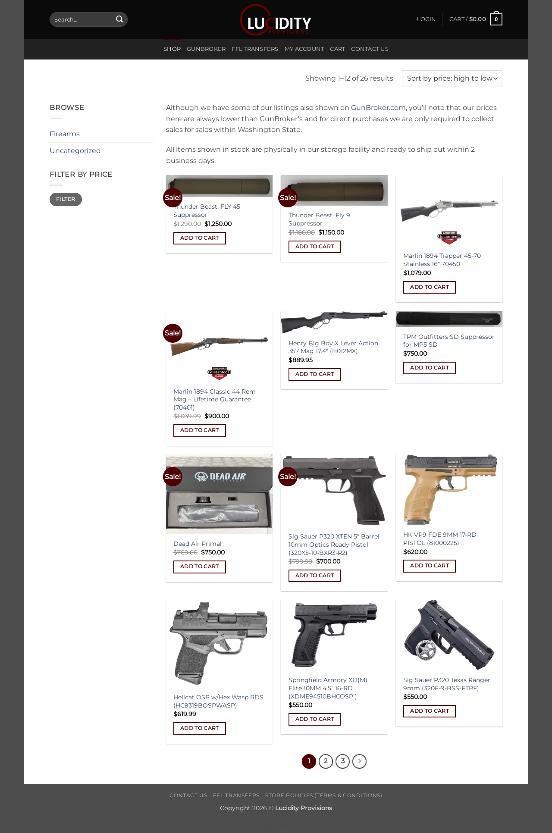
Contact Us (370, 49)
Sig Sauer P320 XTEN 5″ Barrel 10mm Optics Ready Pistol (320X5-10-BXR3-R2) (334, 544)
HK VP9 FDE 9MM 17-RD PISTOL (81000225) (440, 539)
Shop (172, 49)
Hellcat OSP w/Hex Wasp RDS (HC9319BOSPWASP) (218, 701)
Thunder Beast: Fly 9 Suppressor (319, 219)
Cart (337, 49)
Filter (65, 199)
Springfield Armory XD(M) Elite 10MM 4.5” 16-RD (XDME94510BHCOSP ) (328, 688)
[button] (426, 19)
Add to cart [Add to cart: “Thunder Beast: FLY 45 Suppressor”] (199, 238)
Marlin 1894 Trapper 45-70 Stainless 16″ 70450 (442, 260)
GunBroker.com (378, 107)
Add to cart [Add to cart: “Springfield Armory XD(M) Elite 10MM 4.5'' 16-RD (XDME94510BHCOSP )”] (314, 719)
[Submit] (119, 19)
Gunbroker (206, 49)
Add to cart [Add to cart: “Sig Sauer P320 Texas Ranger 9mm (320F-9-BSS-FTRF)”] (429, 711)
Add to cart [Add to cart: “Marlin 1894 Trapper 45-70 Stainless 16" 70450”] (429, 287)
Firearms (65, 134)
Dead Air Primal (197, 544)
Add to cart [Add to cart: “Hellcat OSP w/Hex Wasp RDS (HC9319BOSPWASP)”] (199, 728)
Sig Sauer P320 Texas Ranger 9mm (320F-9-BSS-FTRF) (446, 684)
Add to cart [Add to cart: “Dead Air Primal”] (199, 567)
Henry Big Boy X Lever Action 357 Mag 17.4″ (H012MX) (333, 347)
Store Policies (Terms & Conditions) (323, 795)
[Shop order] (452, 78)
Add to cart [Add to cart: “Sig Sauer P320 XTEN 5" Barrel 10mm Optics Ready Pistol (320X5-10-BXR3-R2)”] (314, 576)
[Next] (359, 761)
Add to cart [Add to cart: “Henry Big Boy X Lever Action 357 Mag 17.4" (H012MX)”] (314, 374)
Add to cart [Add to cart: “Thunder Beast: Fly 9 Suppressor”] (314, 247)
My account (304, 49)
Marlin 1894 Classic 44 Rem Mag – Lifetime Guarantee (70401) (214, 399)
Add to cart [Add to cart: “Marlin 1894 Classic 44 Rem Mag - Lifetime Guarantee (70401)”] (199, 430)
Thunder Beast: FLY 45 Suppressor (206, 211)
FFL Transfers (255, 49)
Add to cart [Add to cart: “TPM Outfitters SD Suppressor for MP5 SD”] (429, 368)
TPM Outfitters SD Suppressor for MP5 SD (449, 341)
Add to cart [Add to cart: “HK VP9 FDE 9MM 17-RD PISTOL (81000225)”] (429, 566)
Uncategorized (75, 151)
